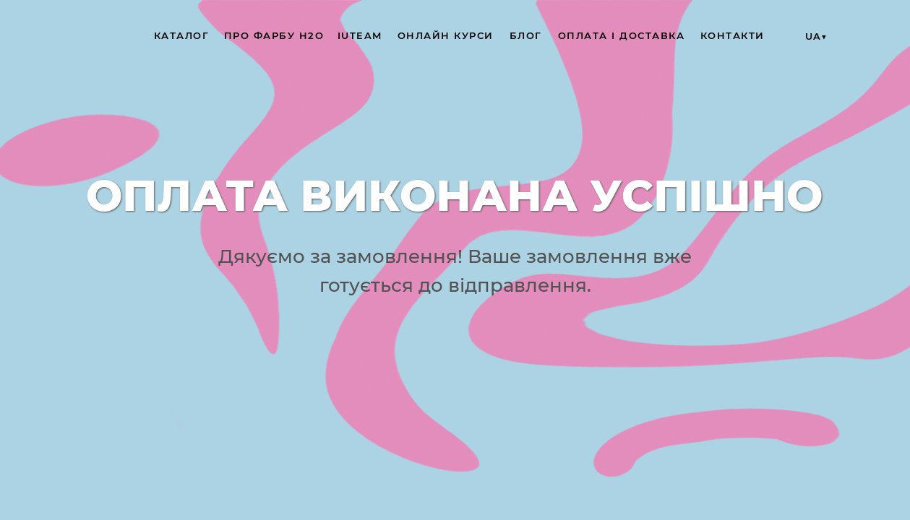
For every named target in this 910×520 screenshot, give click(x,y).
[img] (72, 36)
